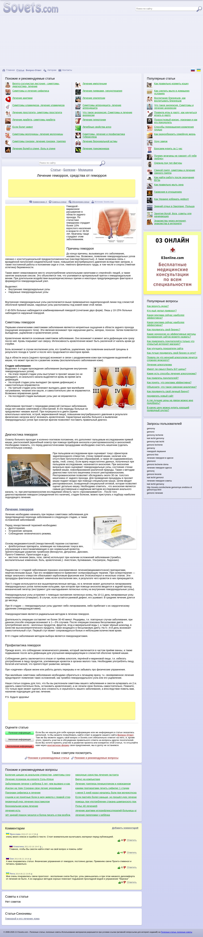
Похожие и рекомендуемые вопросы (96, 758)
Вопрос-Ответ (125, 735)
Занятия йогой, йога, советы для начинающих (169, 215)
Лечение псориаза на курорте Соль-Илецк (29, 779)
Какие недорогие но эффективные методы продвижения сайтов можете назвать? (171, 335)
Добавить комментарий (125, 828)
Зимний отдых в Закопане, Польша (170, 207)
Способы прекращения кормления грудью (170, 128)
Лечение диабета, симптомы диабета (30, 121)
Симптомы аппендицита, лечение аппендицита (98, 106)
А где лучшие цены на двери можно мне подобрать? (170, 401)
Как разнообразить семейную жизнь (171, 135)
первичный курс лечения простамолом (27, 801)
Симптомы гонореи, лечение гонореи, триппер (35, 142)
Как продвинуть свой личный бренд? (168, 391)
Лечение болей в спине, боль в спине (30, 150)
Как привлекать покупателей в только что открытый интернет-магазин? (170, 342)
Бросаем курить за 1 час (164, 150)
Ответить (132, 840)
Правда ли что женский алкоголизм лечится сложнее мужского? (172, 358)
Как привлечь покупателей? (163, 378)
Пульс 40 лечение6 (86, 806)
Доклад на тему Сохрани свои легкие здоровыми (33, 788)
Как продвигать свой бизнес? (163, 329)
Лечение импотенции (91, 85)
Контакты (65, 70)
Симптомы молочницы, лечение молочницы (34, 135)
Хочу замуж (157, 142)
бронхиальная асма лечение (21, 806)
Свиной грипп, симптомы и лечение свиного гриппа (171, 171)
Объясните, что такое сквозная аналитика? (172, 387)
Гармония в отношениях (164, 193)
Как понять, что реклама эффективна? (169, 382)
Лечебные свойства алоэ (93, 128)
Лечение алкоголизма (159, 364)
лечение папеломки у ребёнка (92, 815)
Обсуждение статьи (80, 202)
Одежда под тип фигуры (164, 164)
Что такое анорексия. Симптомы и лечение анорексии (103, 114)
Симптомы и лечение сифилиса (27, 92)
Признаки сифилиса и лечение (22, 792)
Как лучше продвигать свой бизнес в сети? (171, 353)
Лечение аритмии (19, 99)
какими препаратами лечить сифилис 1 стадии (102, 788)
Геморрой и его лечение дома (22, 918)
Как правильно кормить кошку (168, 85)
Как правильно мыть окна (165, 186)
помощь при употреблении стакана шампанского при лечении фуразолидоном (106, 801)
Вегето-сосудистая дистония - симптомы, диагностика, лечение (32, 85)
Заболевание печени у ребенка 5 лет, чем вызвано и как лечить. (37, 783)
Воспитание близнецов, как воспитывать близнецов (166, 99)
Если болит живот (19, 128)
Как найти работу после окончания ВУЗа (170, 179)
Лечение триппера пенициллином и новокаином (103, 783)
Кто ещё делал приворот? (162, 310)
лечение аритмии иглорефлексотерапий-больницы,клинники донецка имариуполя (106, 810)
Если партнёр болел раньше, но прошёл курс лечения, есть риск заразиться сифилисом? (106, 797)
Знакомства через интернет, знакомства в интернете (166, 222)
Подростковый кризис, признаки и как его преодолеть (172, 121)
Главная (8, 70)
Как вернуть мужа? (158, 306)
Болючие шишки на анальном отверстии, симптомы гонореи (37, 774)
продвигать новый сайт (160, 395)
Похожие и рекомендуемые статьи (48, 758)
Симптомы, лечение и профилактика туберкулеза (100, 135)
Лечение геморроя (19, 509)
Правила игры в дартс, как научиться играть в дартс (172, 114)
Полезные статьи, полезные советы (176, 932)
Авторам (50, 70)
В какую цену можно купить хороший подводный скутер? (168, 409)
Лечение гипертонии (90, 121)
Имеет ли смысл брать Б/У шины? (166, 369)
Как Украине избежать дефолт (168, 200)
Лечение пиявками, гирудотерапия (98, 92)
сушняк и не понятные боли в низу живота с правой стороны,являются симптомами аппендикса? (37, 797)
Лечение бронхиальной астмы (96, 142)
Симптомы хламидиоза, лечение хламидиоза (35, 106)
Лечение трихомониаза (92, 150)
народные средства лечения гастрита (97, 774)
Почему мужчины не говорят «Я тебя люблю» (171, 157)
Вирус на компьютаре (87, 779)
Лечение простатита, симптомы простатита (33, 114)
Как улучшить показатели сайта (165, 348)
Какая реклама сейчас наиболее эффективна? (165, 316)
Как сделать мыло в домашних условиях (168, 92)
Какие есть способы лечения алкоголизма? (172, 373)
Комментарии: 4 (40, 202)
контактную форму (58, 745)
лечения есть (12, 810)
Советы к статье (59, 202)
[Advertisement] (101, 41)
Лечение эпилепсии (90, 99)
